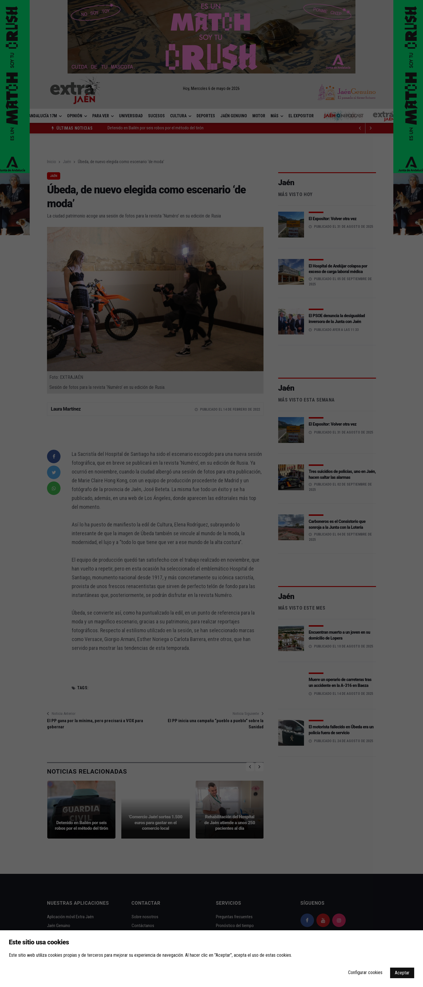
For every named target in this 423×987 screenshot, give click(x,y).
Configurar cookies (365, 972)
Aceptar (402, 973)
